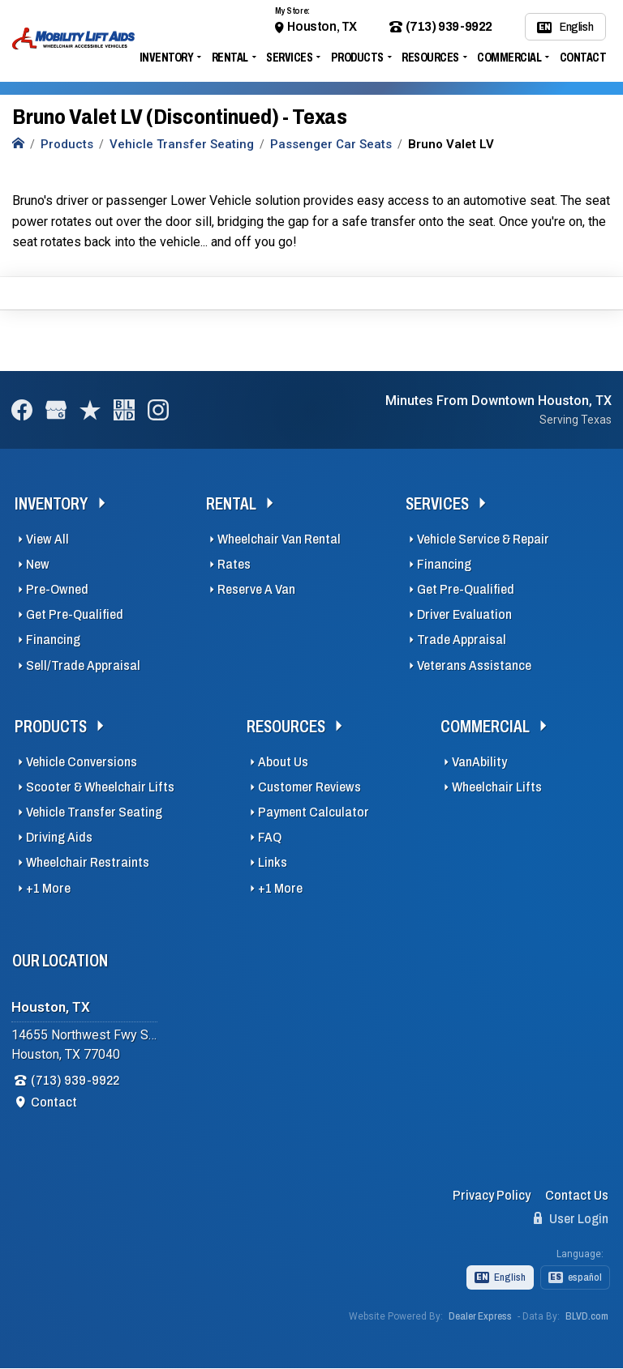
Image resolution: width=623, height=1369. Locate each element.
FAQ (269, 837)
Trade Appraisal (461, 639)
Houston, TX (322, 26)
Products (357, 57)
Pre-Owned (57, 589)
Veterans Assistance (474, 665)
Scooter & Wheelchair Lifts (100, 787)
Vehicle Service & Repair (483, 539)
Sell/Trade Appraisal (83, 665)
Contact (583, 57)
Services (289, 57)
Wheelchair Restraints (87, 862)
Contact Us (576, 1195)
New (37, 564)
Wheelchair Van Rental (279, 539)
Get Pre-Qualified (74, 614)
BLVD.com (586, 1316)
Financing (53, 639)
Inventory (167, 57)
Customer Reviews (309, 787)
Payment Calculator (313, 812)
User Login (571, 1218)
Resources (430, 57)
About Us (283, 762)
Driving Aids (59, 837)
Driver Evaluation (464, 614)
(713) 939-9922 (440, 26)
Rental (230, 57)
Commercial (509, 57)
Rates (234, 564)
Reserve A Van (256, 589)
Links (272, 862)
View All (47, 539)
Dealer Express (480, 1316)
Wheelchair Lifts (497, 787)
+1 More (48, 888)
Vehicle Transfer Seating (94, 812)
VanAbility (479, 762)
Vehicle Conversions (81, 762)
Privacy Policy (492, 1195)
